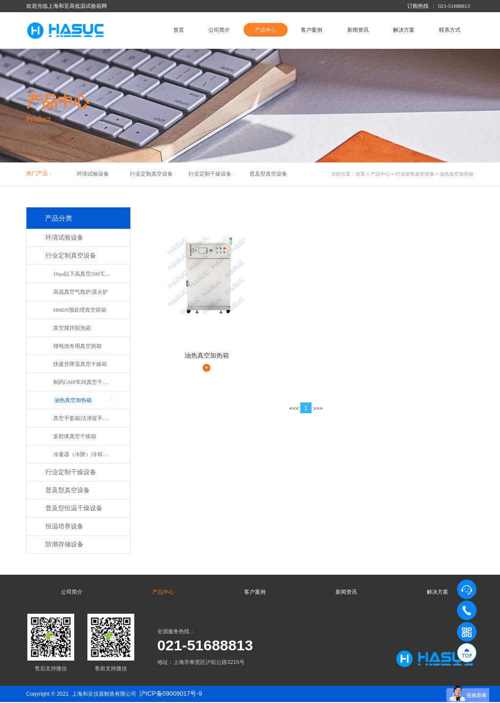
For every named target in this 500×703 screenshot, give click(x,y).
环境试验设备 (93, 174)
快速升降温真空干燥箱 (80, 364)
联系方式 (449, 30)
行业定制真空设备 (151, 174)
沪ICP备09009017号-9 (170, 694)
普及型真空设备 (268, 174)
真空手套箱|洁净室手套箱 (83, 418)
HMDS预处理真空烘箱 (79, 310)
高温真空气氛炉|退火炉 (80, 292)
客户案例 (311, 30)
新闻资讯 (358, 30)
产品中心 (265, 30)
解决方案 (404, 30)
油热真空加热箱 (456, 174)
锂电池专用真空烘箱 (77, 346)
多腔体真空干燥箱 (74, 436)
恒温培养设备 (64, 526)
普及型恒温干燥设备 (74, 508)
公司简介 (219, 30)
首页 (178, 30)
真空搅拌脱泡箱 (72, 328)
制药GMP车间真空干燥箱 (83, 382)
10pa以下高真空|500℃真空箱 (84, 274)
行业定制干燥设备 (209, 174)
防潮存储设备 (64, 544)
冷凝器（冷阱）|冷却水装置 (84, 454)
